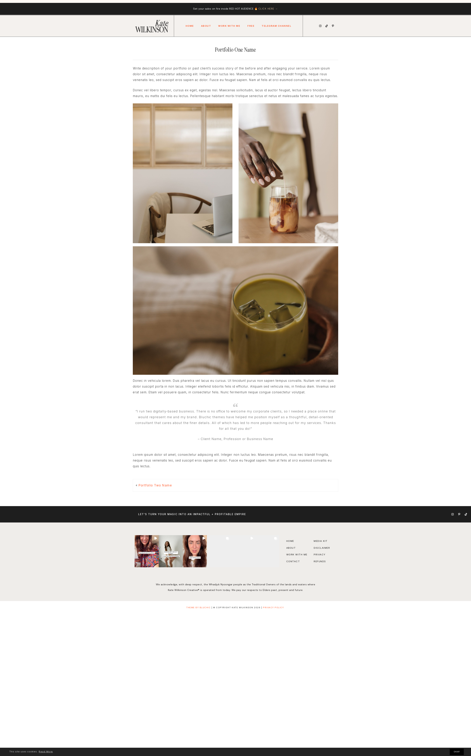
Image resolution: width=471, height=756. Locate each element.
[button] (147, 551)
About (206, 25)
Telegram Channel (276, 25)
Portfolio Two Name (155, 485)
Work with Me (296, 554)
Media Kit (321, 540)
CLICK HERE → (268, 8)
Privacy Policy (273, 607)
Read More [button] (46, 751)
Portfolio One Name (235, 49)
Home (190, 25)
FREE (250, 25)
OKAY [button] (457, 752)
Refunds (320, 561)
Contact (293, 561)
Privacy (320, 554)
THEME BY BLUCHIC (198, 607)
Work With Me (229, 25)
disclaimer (322, 547)
